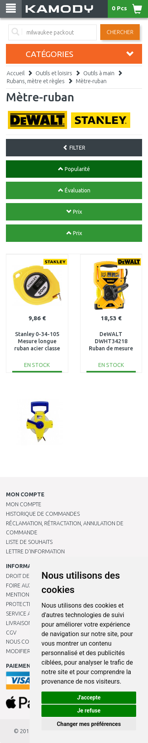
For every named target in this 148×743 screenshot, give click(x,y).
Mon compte (23, 504)
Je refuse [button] (88, 710)
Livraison (19, 623)
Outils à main (98, 73)
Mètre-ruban (91, 81)
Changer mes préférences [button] (89, 724)
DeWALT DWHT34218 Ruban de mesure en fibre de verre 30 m (111, 348)
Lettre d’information (35, 551)
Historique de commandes (43, 514)
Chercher (120, 32)
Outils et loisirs (54, 73)
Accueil (15, 73)
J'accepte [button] (89, 697)
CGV (11, 632)
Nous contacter (28, 641)
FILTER (74, 147)
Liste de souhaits (29, 542)
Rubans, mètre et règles (36, 81)
